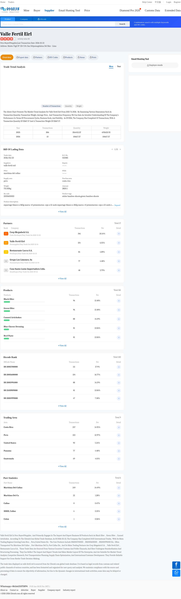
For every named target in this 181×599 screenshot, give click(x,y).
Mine (26, 10)
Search (122, 24)
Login (168, 2)
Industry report (69, 590)
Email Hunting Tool (69, 10)
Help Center (147, 2)
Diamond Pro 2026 (130, 10)
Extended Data (173, 10)
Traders (11, 2)
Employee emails (155, 65)
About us (4, 590)
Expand (117, 205)
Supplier (49, 10)
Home (2, 2)
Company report (54, 590)
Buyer (37, 10)
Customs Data (152, 10)
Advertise (24, 590)
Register (177, 2)
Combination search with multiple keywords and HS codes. (151, 23)
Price (87, 10)
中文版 (158, 2)
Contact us (14, 590)
